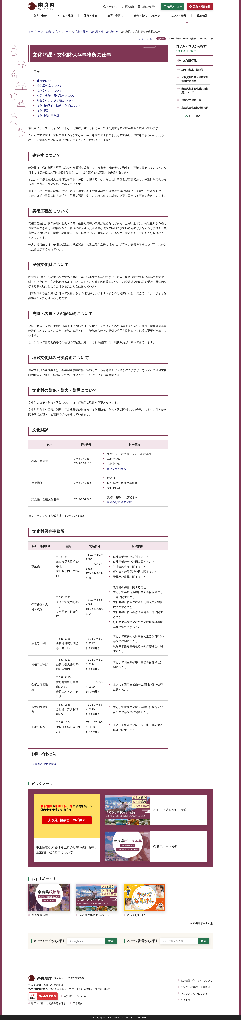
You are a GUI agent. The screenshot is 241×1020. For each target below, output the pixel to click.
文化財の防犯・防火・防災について (59, 105)
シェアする (145, 38)
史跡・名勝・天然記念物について (57, 95)
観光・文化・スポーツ (58, 31)
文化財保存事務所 (48, 115)
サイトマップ (188, 1000)
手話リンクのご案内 (75, 996)
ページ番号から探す (142, 941)
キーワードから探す (49, 941)
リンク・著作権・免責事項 (195, 987)
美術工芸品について (49, 85)
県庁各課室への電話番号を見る (48, 1003)
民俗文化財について (49, 90)
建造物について (46, 80)
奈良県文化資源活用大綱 (194, 107)
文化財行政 (112, 31)
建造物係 (36, 482)
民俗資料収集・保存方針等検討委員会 (194, 79)
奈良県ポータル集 (203, 923)
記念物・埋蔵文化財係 (45, 499)
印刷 (162, 39)
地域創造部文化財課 (45, 764)
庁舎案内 (78, 1003)
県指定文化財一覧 (191, 100)
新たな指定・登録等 (192, 69)
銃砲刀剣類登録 (116, 468)
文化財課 (42, 110)
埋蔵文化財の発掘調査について (56, 100)
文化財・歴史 (80, 31)
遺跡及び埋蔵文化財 (119, 502)
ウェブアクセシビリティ (194, 993)
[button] (110, 7)
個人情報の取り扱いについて (197, 980)
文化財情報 (97, 31)
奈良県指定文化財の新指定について (194, 90)
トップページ (35, 31)
